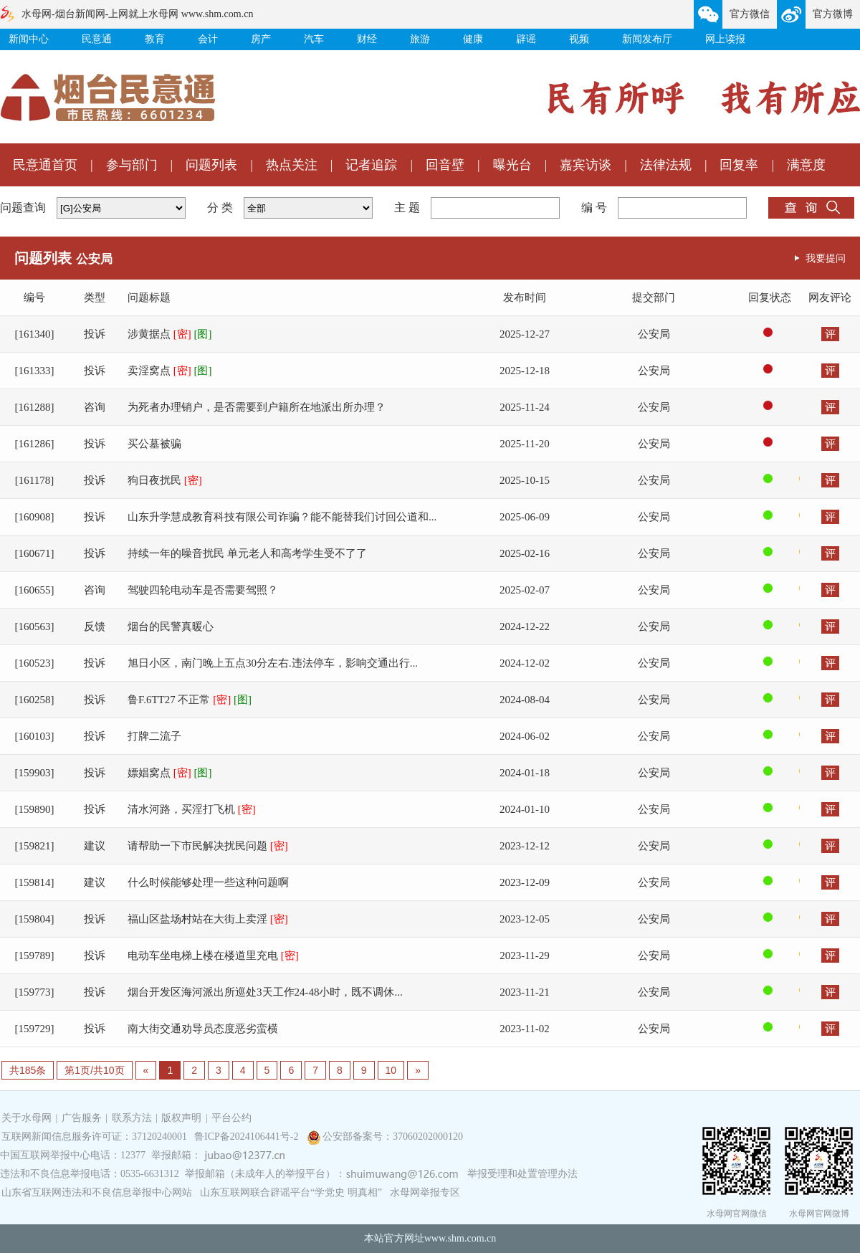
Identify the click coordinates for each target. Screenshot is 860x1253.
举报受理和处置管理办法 (522, 1173)
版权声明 (181, 1118)
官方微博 (833, 14)
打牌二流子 (154, 736)
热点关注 (291, 165)
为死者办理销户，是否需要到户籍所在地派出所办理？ (257, 407)
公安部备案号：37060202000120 (392, 1136)
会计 (208, 39)
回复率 (739, 165)
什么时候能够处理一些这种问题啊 (208, 882)
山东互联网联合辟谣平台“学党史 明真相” (291, 1192)
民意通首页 (45, 165)
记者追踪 (371, 165)
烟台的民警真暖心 (171, 626)
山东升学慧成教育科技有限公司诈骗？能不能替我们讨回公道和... (282, 517)
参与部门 (132, 165)
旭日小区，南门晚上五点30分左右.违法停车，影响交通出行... (273, 663)
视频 (579, 39)
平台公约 (231, 1118)
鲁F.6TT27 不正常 (190, 699)
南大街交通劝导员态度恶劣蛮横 (203, 1028)
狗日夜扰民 (165, 480)
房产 (261, 39)
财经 (367, 39)
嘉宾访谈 (585, 165)
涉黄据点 (170, 334)
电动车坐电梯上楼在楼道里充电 (213, 955)
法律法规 (666, 165)
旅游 (420, 39)
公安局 (654, 334)
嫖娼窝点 (170, 772)
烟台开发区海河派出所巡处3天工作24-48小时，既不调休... (265, 992)
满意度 (806, 165)
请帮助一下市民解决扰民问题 (208, 846)
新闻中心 (29, 39)
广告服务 (82, 1118)
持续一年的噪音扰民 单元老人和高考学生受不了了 (247, 553)
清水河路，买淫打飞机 (192, 809)
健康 (473, 39)
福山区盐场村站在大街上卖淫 (208, 919)
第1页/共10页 (94, 1070)
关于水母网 (27, 1118)
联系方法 (132, 1118)
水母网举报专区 (425, 1192)
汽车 (314, 39)
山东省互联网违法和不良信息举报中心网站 (96, 1192)
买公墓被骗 (154, 443)
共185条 (27, 1070)
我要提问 (826, 258)
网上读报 (725, 39)
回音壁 (445, 165)
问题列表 (211, 165)
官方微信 (750, 14)
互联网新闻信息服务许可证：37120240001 (94, 1136)
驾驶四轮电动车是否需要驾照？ (203, 590)
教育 (155, 39)
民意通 (97, 39)
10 (391, 1070)
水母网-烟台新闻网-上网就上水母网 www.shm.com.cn (137, 14)
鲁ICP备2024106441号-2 (247, 1136)
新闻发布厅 (647, 39)
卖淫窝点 (170, 370)
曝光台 (512, 165)
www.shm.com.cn (460, 1238)
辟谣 (526, 39)
